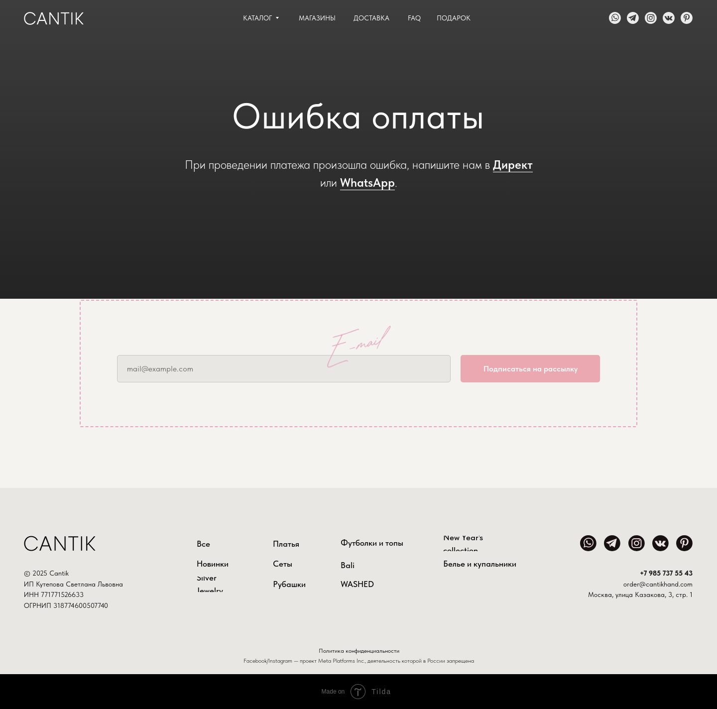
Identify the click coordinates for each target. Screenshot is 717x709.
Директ (513, 164)
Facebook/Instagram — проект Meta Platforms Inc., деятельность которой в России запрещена (358, 660)
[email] (284, 368)
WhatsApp (367, 182)
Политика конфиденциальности (359, 650)
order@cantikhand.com (658, 584)
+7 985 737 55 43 (666, 573)
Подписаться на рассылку (530, 368)
